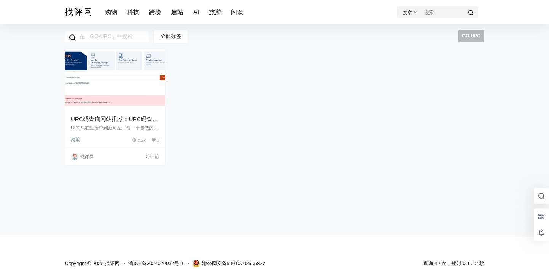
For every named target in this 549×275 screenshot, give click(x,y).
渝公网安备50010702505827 (229, 263)
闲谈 (237, 12)
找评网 (111, 263)
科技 (133, 12)
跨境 (155, 12)
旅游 (215, 12)
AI (196, 12)
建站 (177, 12)
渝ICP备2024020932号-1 (156, 263)
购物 (111, 12)
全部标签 (170, 36)
